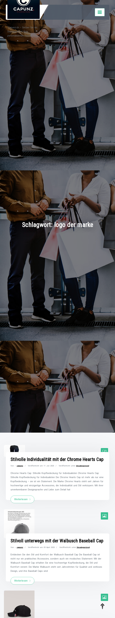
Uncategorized (82, 466)
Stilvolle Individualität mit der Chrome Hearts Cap (57, 459)
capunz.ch (16, 21)
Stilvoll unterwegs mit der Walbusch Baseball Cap (57, 541)
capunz (20, 466)
